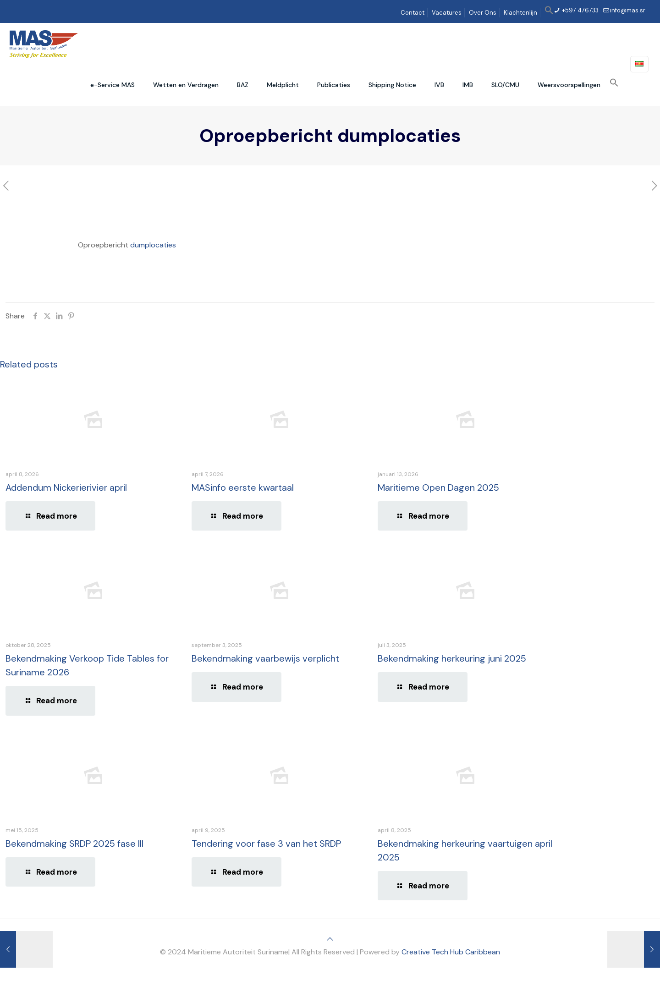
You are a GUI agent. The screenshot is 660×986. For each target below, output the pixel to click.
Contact (412, 12)
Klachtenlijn (520, 12)
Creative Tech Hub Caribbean (451, 952)
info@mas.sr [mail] (627, 10)
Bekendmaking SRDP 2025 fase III (74, 843)
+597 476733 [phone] (580, 10)
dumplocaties (153, 245)
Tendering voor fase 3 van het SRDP (266, 843)
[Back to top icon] (330, 939)
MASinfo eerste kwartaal (243, 487)
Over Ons (482, 12)
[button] (549, 12)
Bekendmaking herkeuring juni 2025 (452, 658)
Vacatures (447, 12)
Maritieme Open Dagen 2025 (438, 487)
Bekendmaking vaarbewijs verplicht (265, 658)
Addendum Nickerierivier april (66, 487)
